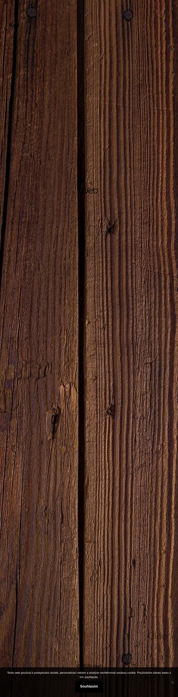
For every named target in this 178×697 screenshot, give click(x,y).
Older (158, 636)
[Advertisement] (89, 130)
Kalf (14, 25)
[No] (172, 682)
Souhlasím (89, 686)
